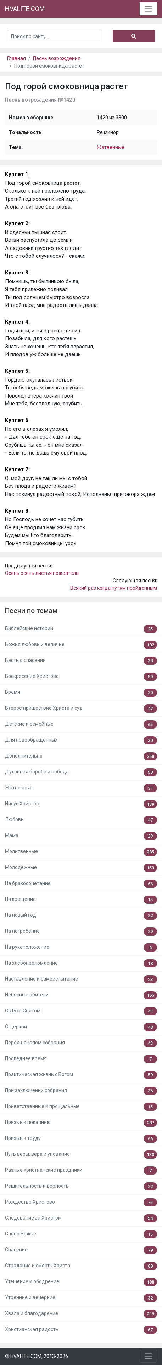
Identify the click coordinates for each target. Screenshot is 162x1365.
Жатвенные (110, 147)
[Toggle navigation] (148, 8)
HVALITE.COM (25, 8)
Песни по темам (31, 611)
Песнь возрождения (56, 58)
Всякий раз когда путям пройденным (113, 588)
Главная (16, 58)
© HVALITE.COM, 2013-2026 (36, 1356)
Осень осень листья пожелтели (42, 573)
